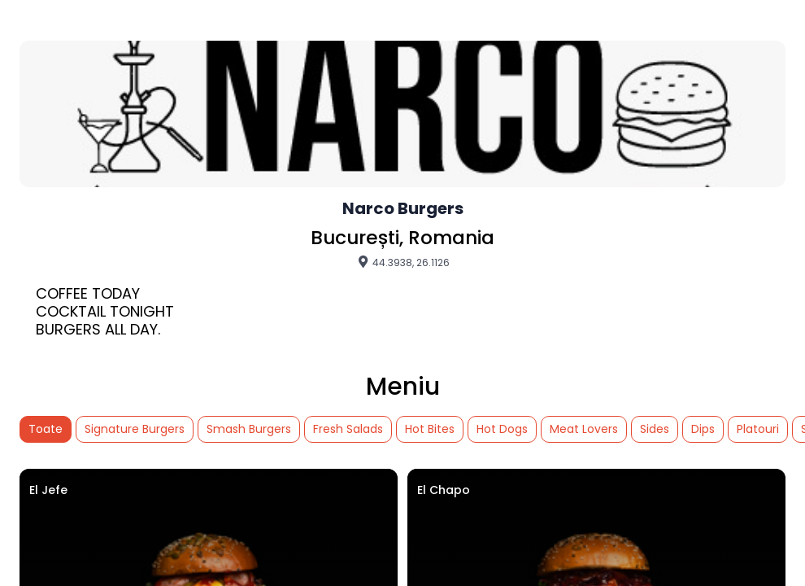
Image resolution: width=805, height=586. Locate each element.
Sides (654, 429)
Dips (703, 429)
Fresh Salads (348, 429)
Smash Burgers (249, 429)
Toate (45, 429)
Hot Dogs (502, 429)
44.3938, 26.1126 (402, 262)
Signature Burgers (135, 429)
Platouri (758, 429)
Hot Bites (430, 429)
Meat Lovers (584, 429)
